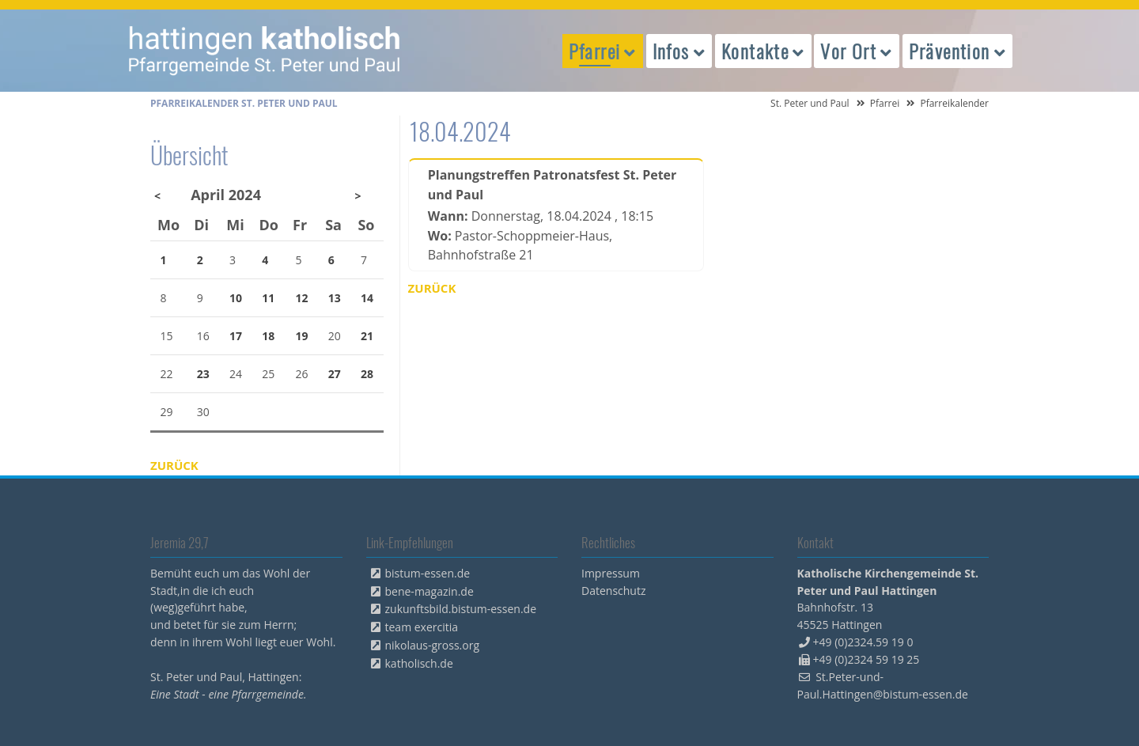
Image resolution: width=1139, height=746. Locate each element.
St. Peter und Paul (810, 103)
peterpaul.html (265, 50)
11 (268, 297)
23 (203, 373)
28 (367, 373)
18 (268, 335)
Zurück (432, 288)
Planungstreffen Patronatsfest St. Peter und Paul (552, 184)
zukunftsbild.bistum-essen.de (461, 608)
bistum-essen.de (428, 573)
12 (302, 297)
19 (302, 335)
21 (367, 335)
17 (235, 335)
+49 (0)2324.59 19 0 (863, 641)
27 (334, 373)
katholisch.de (419, 663)
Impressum (610, 573)
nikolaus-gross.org (432, 645)
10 (235, 297)
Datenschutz (613, 590)
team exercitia (422, 626)
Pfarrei (885, 103)
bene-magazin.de (429, 591)
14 (367, 297)
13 (334, 297)
